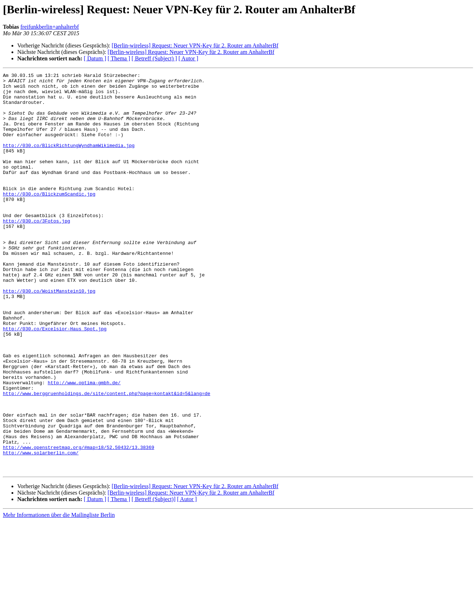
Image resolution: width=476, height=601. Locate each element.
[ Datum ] (95, 58)
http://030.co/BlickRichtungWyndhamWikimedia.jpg (69, 160)
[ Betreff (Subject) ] (154, 58)
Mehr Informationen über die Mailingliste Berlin (59, 595)
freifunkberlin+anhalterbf (49, 27)
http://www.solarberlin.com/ (41, 529)
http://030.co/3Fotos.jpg (36, 251)
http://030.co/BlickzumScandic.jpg (49, 218)
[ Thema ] (119, 58)
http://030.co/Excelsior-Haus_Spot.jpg (55, 380)
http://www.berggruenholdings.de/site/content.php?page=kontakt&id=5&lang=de (106, 458)
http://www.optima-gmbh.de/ (84, 445)
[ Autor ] (188, 58)
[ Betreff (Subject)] (153, 579)
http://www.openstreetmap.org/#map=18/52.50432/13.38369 (78, 522)
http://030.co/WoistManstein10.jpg (49, 335)
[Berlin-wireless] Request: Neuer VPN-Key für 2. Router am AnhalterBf (195, 45)
